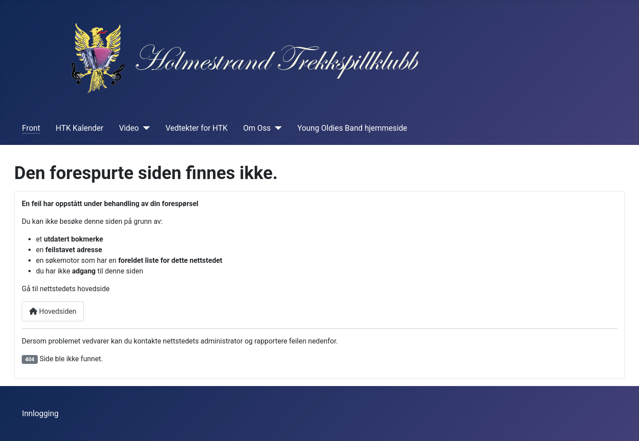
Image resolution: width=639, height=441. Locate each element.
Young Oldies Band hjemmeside (352, 128)
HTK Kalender (79, 128)
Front (31, 128)
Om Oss (257, 128)
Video (129, 128)
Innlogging (40, 413)
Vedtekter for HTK (197, 128)
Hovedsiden (52, 311)
